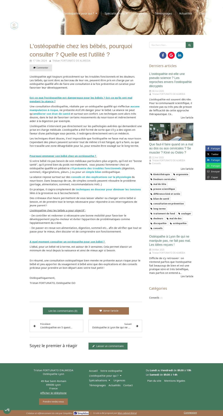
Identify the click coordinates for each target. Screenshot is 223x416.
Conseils (154, 297)
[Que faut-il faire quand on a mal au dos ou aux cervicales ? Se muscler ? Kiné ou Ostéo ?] (171, 132)
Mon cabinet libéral (127, 413)
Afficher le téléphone (53, 393)
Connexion (190, 412)
